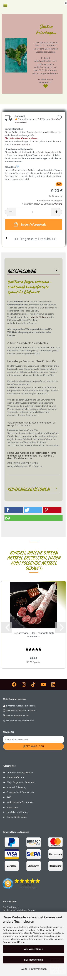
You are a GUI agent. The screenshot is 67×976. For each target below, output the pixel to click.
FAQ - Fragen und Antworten (21, 782)
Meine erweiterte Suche (17, 715)
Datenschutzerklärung (13, 942)
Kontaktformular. (22, 144)
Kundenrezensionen (28, 489)
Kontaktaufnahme (15, 777)
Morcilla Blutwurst (39, 317)
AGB (9, 797)
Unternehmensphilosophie (20, 772)
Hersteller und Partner (17, 812)
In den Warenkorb (29, 224)
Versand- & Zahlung (16, 787)
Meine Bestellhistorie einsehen (21, 710)
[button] (10, 212)
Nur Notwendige (33, 959)
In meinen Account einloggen (20, 705)
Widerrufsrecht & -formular (20, 802)
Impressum (12, 807)
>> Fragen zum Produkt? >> (35, 239)
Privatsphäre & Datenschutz (20, 792)
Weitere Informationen (34, 968)
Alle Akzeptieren (33, 949)
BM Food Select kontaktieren (20, 720)
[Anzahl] (33, 212)
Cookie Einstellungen (17, 817)
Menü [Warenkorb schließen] (5, 5)
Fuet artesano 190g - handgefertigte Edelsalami (33, 634)
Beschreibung (21, 271)
